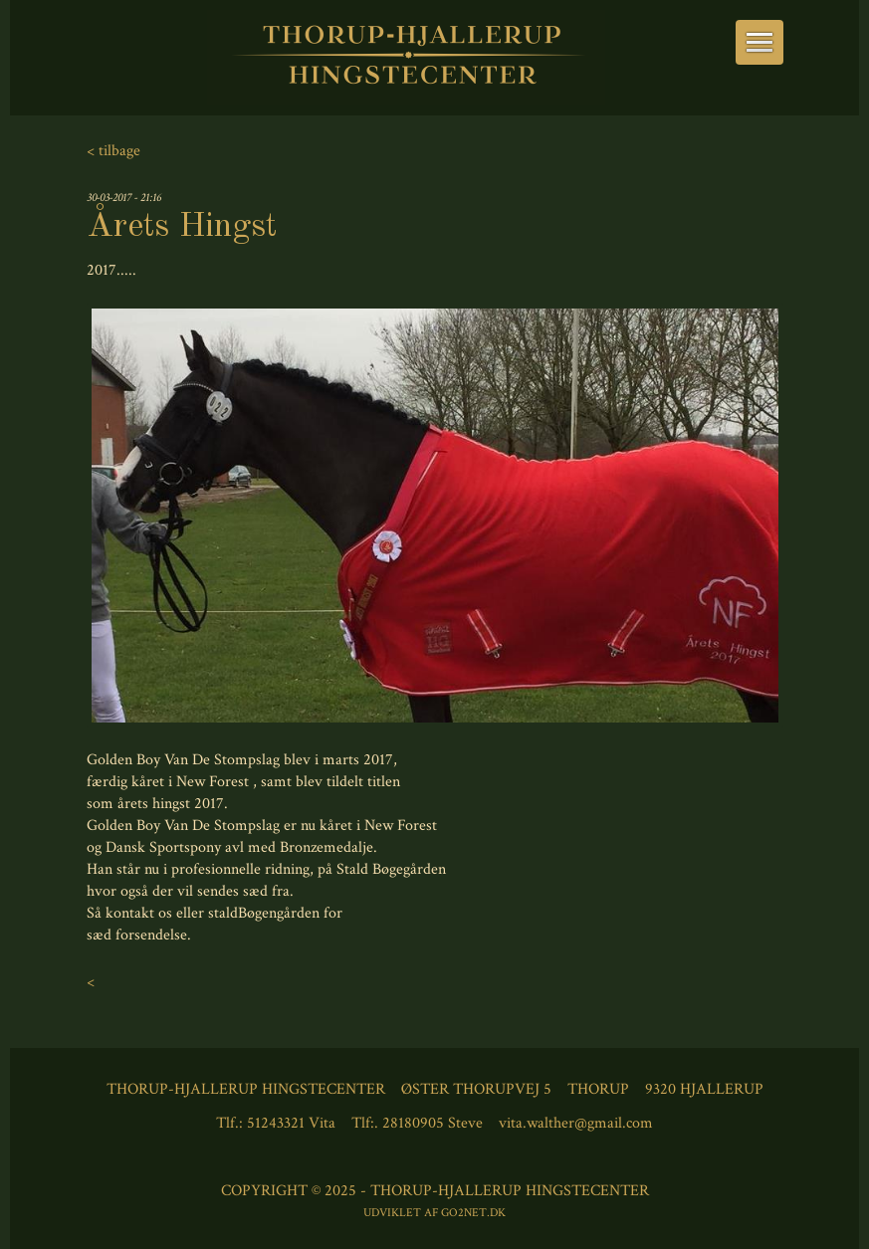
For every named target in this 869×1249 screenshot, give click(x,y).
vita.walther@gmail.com (576, 1123)
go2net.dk (473, 1212)
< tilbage (113, 150)
